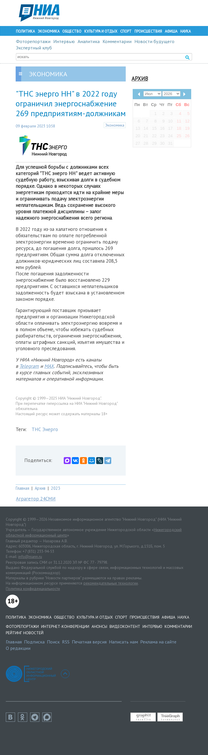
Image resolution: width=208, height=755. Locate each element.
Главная (22, 488)
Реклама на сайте (158, 642)
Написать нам (123, 642)
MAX (49, 366)
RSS (66, 642)
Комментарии (117, 41)
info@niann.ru (30, 556)
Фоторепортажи (33, 41)
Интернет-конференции (65, 626)
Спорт (126, 31)
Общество (71, 31)
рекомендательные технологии (110, 583)
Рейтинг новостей (24, 632)
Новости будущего (154, 41)
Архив (40, 488)
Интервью (64, 41)
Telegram (29, 366)
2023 (55, 488)
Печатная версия (89, 642)
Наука (185, 31)
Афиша (171, 31)
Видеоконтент (125, 626)
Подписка (34, 642)
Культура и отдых (100, 31)
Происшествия (148, 31)
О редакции (18, 648)
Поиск (53, 642)
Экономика (48, 31)
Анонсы (99, 626)
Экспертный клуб (34, 48)
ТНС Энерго (45, 429)
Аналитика (89, 41)
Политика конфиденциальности (33, 588)
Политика (25, 31)
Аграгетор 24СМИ (36, 499)
